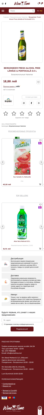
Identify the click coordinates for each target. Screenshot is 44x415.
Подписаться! (22, 329)
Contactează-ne (9, 384)
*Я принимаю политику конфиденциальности (19, 324)
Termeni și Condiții (10, 391)
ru (41, 11)
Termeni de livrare (9, 393)
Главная (6, 17)
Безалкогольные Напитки (18, 17)
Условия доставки (31, 97)
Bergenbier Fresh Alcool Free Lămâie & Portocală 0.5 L (25, 18)
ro (38, 11)
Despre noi (7, 386)
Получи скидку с (11, 87)
